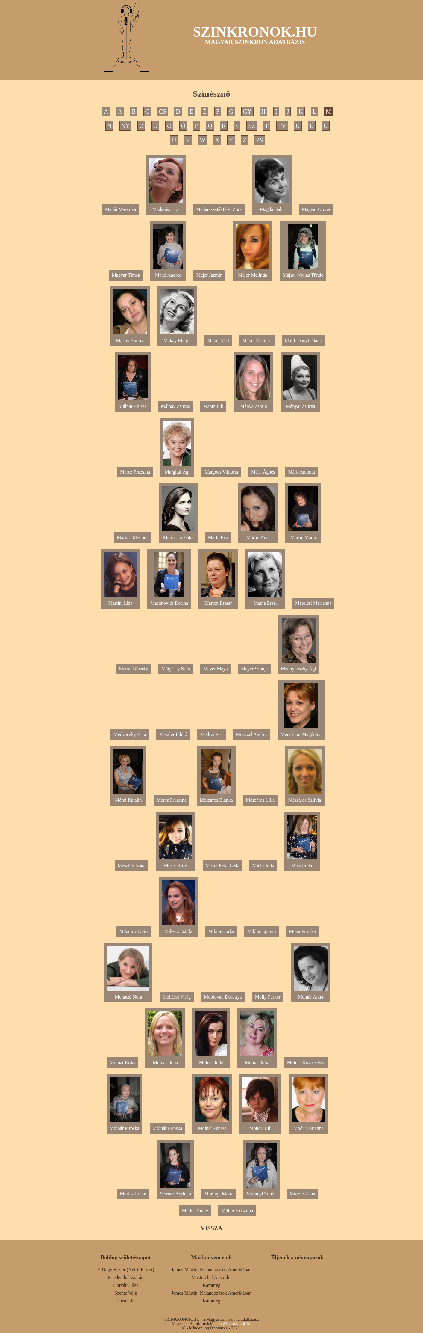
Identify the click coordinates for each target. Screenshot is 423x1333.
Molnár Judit (211, 1060)
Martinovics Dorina (169, 601)
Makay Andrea (130, 338)
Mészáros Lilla (260, 800)
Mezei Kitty (175, 863)
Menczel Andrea (251, 734)
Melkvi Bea (211, 734)
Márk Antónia (301, 471)
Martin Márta (303, 535)
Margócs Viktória (221, 471)
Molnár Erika (122, 1062)
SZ (251, 126)
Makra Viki (218, 340)
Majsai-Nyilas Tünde (303, 273)
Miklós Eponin (261, 931)
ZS (259, 140)
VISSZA (211, 1228)
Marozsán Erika (178, 535)
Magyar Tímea (126, 275)
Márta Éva (218, 537)
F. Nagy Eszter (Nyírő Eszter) (125, 1269)
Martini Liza (120, 601)
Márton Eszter (218, 601)
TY (282, 126)
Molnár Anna (311, 994)
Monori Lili (260, 1126)
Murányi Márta (218, 1193)
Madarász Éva (166, 207)
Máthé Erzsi (265, 601)
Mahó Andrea (168, 273)
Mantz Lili (213, 406)
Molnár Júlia (257, 1060)
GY (247, 111)
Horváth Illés (125, 1285)
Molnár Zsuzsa (212, 1126)
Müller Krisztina (237, 1210)
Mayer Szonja (254, 668)
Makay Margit (177, 338)
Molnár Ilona (165, 1060)
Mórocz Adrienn (175, 1191)
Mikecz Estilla (178, 929)
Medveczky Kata (129, 734)
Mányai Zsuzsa (300, 404)
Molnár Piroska (125, 1126)
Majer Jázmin (209, 275)
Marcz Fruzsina (135, 471)
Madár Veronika (120, 209)
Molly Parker (268, 996)
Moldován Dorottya (223, 996)
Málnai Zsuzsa (133, 404)
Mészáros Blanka (216, 798)
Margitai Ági (177, 469)
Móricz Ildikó (133, 1193)
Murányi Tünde (261, 1191)
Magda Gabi (272, 207)
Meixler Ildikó (173, 734)
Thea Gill (125, 1300)
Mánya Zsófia (253, 404)
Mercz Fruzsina (172, 800)
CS (162, 111)
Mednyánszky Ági (298, 666)
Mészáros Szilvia (305, 798)
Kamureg (212, 1285)
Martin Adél (258, 535)
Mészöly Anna (131, 865)
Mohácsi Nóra (128, 994)
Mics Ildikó (302, 863)
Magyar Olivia (316, 209)
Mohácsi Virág (177, 996)
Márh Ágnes (263, 471)
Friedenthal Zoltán (126, 1277)
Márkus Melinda (132, 537)
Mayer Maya (215, 668)
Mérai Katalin (128, 798)
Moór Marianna (308, 1126)
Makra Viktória (257, 340)
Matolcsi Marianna (313, 603)
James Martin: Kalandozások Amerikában (212, 1269)
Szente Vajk (125, 1293)
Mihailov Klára (133, 931)
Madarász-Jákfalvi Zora (219, 209)
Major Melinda (252, 273)
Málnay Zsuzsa (175, 406)
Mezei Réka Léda (222, 865)
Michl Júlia (263, 865)
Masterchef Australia (212, 1277)
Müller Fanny (195, 1210)
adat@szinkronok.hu (233, 1323)
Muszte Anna (302, 1193)
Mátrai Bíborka (133, 668)
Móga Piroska (302, 931)
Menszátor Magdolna (301, 732)
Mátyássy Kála (175, 668)
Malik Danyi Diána (303, 340)
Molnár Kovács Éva (306, 1062)
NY (125, 126)
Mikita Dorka (221, 931)
